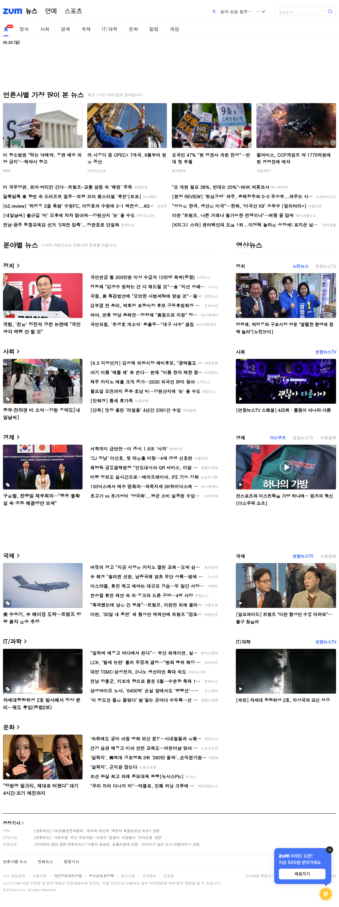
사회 (45, 29)
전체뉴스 (45, 861)
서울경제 (328, 438)
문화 (133, 29)
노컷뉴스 (300, 266)
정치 (24, 29)
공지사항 (128, 875)
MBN (7, 170)
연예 (51, 11)
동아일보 (179, 170)
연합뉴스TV (325, 266)
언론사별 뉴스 (15, 861)
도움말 (168, 875)
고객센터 (149, 875)
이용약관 (39, 875)
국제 (86, 29)
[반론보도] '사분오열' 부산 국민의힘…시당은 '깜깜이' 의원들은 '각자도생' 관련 (98, 837)
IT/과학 (109, 29)
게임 (174, 29)
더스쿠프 (278, 438)
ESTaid (11, 890)
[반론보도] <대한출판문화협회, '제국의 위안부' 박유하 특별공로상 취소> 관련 (97, 830)
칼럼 (154, 29)
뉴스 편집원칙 (14, 875)
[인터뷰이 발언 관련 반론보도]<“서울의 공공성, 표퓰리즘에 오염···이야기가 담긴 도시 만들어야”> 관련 (117, 844)
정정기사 (11, 823)
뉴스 (31, 11)
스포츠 (73, 11)
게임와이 (263, 170)
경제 (65, 29)
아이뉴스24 (96, 170)
